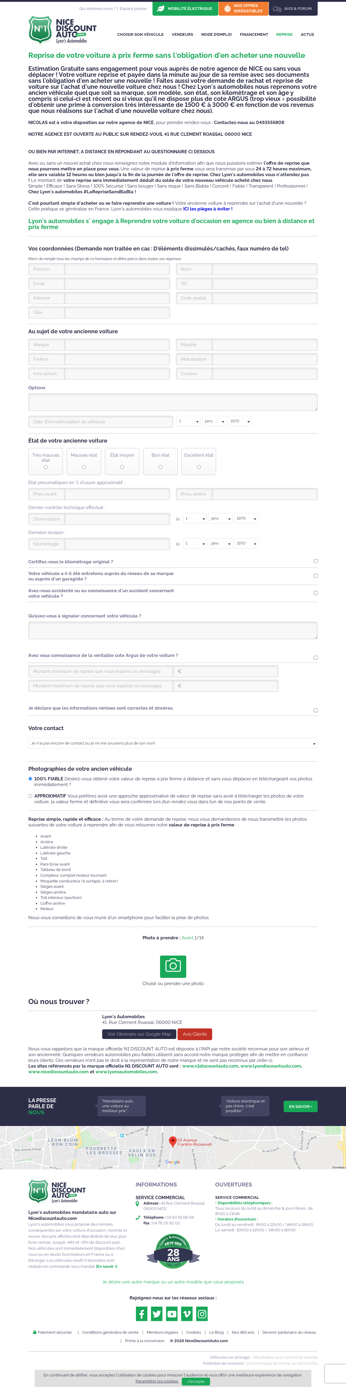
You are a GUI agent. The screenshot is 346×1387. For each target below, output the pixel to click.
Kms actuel (45, 373)
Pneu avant (45, 494)
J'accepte (196, 1381)
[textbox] (188, 421)
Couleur (189, 373)
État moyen (122, 455)
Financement (254, 34)
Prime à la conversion (145, 1341)
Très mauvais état (45, 458)
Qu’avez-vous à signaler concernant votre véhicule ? (84, 616)
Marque (41, 344)
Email (39, 283)
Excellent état (198, 455)
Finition (40, 359)
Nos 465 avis (243, 1332)
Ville (37, 312)
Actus (307, 34)
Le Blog (216, 1332)
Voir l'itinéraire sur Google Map (139, 1034)
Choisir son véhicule (140, 34)
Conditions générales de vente (110, 1332)
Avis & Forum (298, 8)
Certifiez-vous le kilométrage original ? (70, 561)
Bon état (160, 455)
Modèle (189, 344)
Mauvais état (84, 455)
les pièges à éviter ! (211, 209)
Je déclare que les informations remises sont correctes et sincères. (100, 708)
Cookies (193, 1332)
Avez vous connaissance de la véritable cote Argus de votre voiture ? (103, 655)
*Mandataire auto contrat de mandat (285, 1357)
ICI (186, 209)
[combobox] (189, 421)
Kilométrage (46, 544)
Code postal (193, 298)
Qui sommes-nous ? (97, 8)
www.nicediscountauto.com (58, 1071)
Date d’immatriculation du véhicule (69, 421)
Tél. (184, 283)
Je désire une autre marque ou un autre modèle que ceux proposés (173, 1282)
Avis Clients (195, 1034)
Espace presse (133, 8)
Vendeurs (182, 34)
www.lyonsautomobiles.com (126, 1071)
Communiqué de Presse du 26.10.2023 (282, 1363)
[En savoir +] (106, 1266)
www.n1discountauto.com (210, 1066)
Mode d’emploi (216, 34)
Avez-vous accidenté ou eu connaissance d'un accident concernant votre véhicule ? (101, 593)
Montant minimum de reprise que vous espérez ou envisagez (97, 671)
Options (36, 387)
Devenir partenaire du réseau (289, 1332)
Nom (186, 269)
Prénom (41, 269)
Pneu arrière (193, 494)
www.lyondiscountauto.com (271, 1066)
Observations (46, 519)
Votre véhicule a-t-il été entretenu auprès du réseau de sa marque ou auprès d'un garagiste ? (101, 576)
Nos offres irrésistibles (248, 8)
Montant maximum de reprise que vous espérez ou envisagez (97, 686)
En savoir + (300, 1106)
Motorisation (193, 359)
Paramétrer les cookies (157, 1381)
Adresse (41, 298)
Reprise (284, 34)
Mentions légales (162, 1332)
